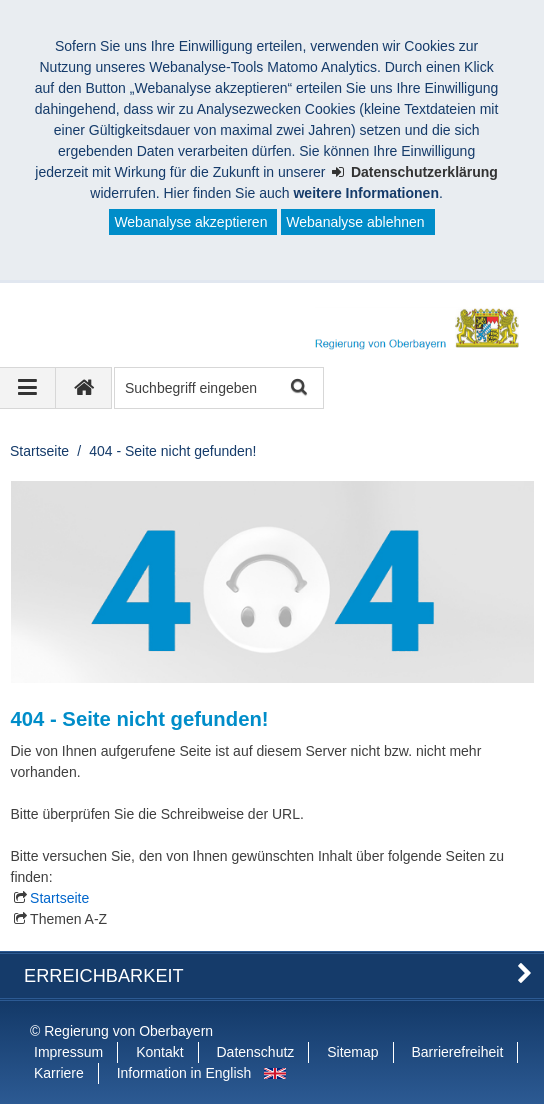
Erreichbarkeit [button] (104, 976)
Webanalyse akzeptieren (190, 222)
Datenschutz (256, 1052)
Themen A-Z (68, 919)
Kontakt (159, 1052)
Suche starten (297, 388)
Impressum (68, 1052)
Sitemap (352, 1052)
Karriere (59, 1073)
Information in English (184, 1073)
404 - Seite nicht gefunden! (172, 451)
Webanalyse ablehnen (355, 222)
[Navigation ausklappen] (28, 388)
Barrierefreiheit (457, 1052)
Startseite (39, 451)
